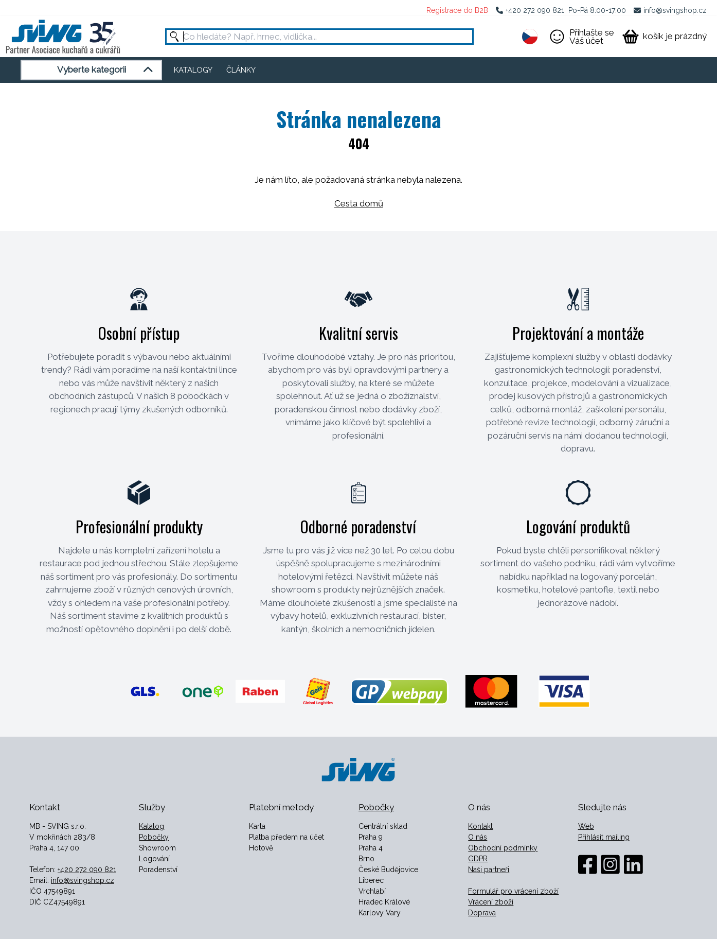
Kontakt (480, 826)
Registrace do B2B (457, 10)
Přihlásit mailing (604, 837)
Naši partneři (488, 869)
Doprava (482, 913)
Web (586, 826)
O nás (477, 837)
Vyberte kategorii (106, 70)
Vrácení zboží (490, 902)
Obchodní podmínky (502, 848)
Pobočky (154, 837)
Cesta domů (358, 203)
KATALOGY (193, 70)
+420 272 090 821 (535, 10)
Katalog (151, 826)
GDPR (478, 859)
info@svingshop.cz (675, 10)
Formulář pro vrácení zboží (513, 891)
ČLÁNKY (241, 70)
